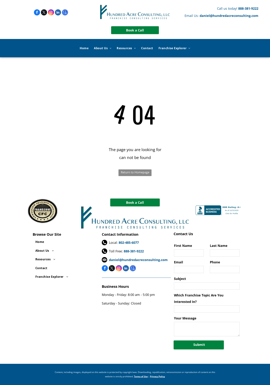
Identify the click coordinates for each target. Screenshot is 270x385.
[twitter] (44, 12)
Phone (215, 262)
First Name (183, 245)
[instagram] (51, 12)
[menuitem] (84, 48)
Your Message (185, 318)
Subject (180, 278)
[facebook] (37, 12)
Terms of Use (141, 376)
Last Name (218, 245)
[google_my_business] (65, 12)
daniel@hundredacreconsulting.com (229, 15)
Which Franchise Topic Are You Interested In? (199, 298)
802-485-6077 (129, 242)
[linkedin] (58, 12)
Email (178, 262)
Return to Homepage (135, 172)
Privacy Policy (157, 376)
